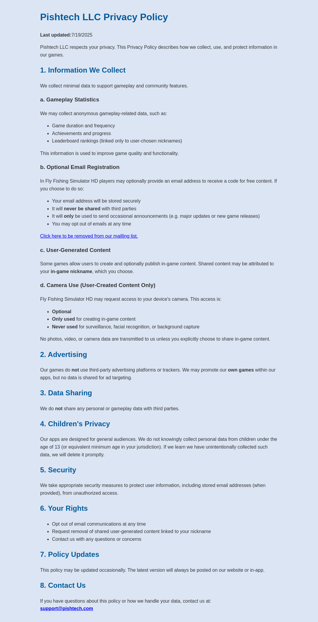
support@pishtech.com (66, 608)
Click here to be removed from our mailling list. (89, 236)
